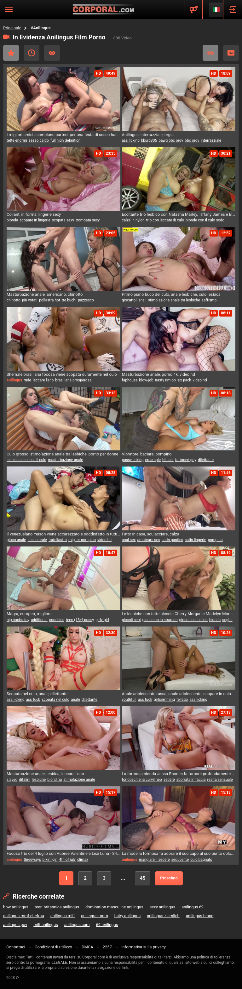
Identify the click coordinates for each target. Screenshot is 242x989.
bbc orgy (192, 140)
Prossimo (169, 878)
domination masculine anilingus (114, 907)
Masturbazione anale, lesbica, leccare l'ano (45, 773)
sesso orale (37, 540)
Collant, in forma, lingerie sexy (34, 214)
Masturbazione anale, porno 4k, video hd (158, 374)
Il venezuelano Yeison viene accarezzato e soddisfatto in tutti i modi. (63, 534)
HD (231, 52)
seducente (180, 859)
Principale (12, 28)
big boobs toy (18, 620)
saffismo (209, 300)
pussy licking (133, 460)
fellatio (182, 699)
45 (142, 878)
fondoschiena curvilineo (142, 779)
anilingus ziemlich (163, 915)
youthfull (129, 699)
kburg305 (149, 140)
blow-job (146, 380)
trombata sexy (88, 220)
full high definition (65, 140)
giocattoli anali (134, 300)
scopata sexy (63, 220)
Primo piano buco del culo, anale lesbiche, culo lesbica (171, 294)
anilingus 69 (193, 907)
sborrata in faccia (191, 779)
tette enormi (17, 140)
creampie (153, 460)
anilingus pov (15, 924)
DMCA (87, 947)
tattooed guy (185, 460)
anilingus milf (62, 915)
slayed (12, 779)
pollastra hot (49, 300)
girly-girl (102, 620)
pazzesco (86, 300)
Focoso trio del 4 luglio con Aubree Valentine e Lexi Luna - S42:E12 (63, 853)
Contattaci (15, 947)
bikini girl (50, 859)
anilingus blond (200, 915)
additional (39, 620)
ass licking (131, 140)
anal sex (129, 540)
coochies (56, 620)
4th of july (67, 859)
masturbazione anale (65, 460)
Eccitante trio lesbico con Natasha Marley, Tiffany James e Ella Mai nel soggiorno (179, 214)
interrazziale (211, 140)
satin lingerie (195, 540)
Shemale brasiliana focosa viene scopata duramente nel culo (62, 374)
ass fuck (33, 699)
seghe (227, 620)
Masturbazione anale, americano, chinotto (45, 294)
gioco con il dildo (193, 620)
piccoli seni (131, 620)
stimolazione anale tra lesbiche (174, 300)
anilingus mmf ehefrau (23, 915)
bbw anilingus (15, 907)
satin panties (172, 540)
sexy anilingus (163, 907)
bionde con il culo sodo (205, 220)
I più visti (52, 52)
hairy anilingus (127, 915)
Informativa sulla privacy (143, 947)
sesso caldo (39, 140)
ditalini (24, 779)
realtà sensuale (220, 779)
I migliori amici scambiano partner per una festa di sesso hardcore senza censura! (63, 134)
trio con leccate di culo (165, 220)
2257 (107, 947)
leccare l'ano (43, 380)
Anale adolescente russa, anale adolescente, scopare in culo (176, 693)
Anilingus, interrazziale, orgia (148, 134)
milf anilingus (45, 924)
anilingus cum (77, 924)
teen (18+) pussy (80, 620)
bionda (12, 220)
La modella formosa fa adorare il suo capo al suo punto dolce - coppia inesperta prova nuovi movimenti (179, 853)
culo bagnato (201, 859)
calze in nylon (133, 220)
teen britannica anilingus (57, 907)
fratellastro (58, 540)
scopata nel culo (55, 699)
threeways (32, 859)
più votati (29, 300)
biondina (54, 779)
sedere (169, 779)
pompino (215, 540)
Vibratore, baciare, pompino (147, 454)
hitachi (168, 460)
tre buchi (69, 300)
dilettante (206, 460)
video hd (200, 380)
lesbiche (39, 779)
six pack (184, 380)
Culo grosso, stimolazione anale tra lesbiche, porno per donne (62, 454)
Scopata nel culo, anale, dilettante (37, 693)
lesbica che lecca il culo (26, 460)
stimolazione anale (79, 779)
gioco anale (16, 540)
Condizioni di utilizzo (53, 947)
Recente (31, 52)
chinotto (13, 300)
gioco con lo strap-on (159, 620)
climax (82, 859)
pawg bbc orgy (170, 140)
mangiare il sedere (154, 859)
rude (27, 380)
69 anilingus (107, 924)
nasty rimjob (165, 380)
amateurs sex (148, 540)
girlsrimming (164, 699)
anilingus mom (94, 915)
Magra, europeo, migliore (29, 613)
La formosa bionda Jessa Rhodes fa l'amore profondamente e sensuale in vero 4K (179, 773)
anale (75, 699)
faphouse (130, 380)
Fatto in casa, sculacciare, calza (150, 534)
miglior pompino (82, 540)
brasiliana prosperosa (73, 380)
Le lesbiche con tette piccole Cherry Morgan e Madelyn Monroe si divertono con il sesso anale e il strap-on (179, 613)
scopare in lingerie (35, 220)
